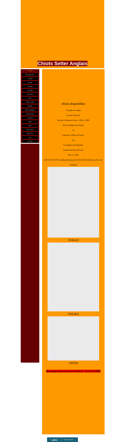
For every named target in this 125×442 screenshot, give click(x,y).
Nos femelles (30, 94)
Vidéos (30, 125)
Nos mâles (30, 90)
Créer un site (68, 439)
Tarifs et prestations (30, 110)
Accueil (30, 70)
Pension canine (30, 114)
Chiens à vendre (30, 102)
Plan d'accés (30, 133)
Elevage (30, 82)
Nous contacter (30, 129)
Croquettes (30, 118)
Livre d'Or (30, 141)
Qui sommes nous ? (30, 74)
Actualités (30, 78)
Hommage (30, 86)
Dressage (30, 106)
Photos (30, 121)
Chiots (30, 98)
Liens (30, 137)
